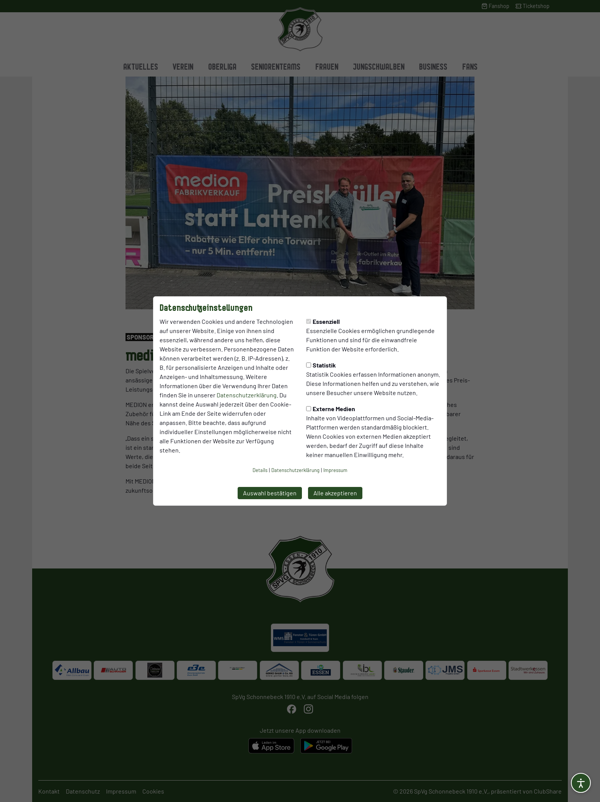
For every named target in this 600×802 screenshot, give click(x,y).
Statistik (321, 365)
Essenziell (323, 321)
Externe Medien (330, 408)
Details (260, 470)
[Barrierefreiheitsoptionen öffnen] (581, 783)
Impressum (335, 470)
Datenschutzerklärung (247, 395)
